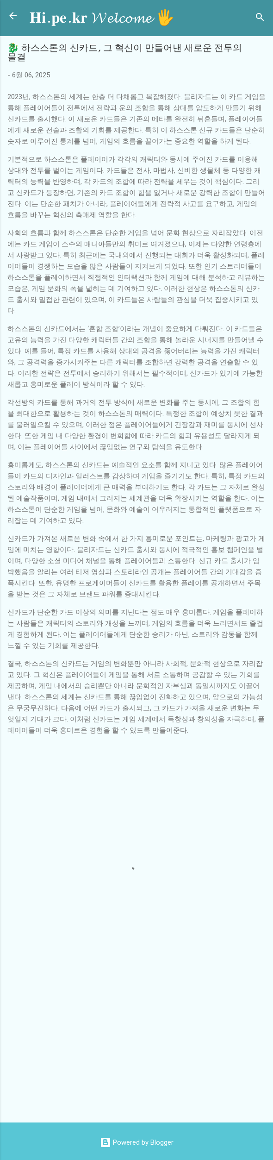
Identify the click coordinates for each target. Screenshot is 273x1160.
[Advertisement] (140, 1041)
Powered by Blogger (137, 1142)
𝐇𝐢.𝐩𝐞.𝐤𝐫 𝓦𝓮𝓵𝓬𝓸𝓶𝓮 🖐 (102, 17)
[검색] (260, 19)
